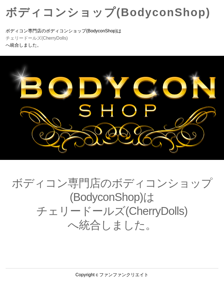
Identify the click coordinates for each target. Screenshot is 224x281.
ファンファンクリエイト (123, 274)
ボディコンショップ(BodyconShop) (108, 12)
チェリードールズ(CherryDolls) (37, 38)
